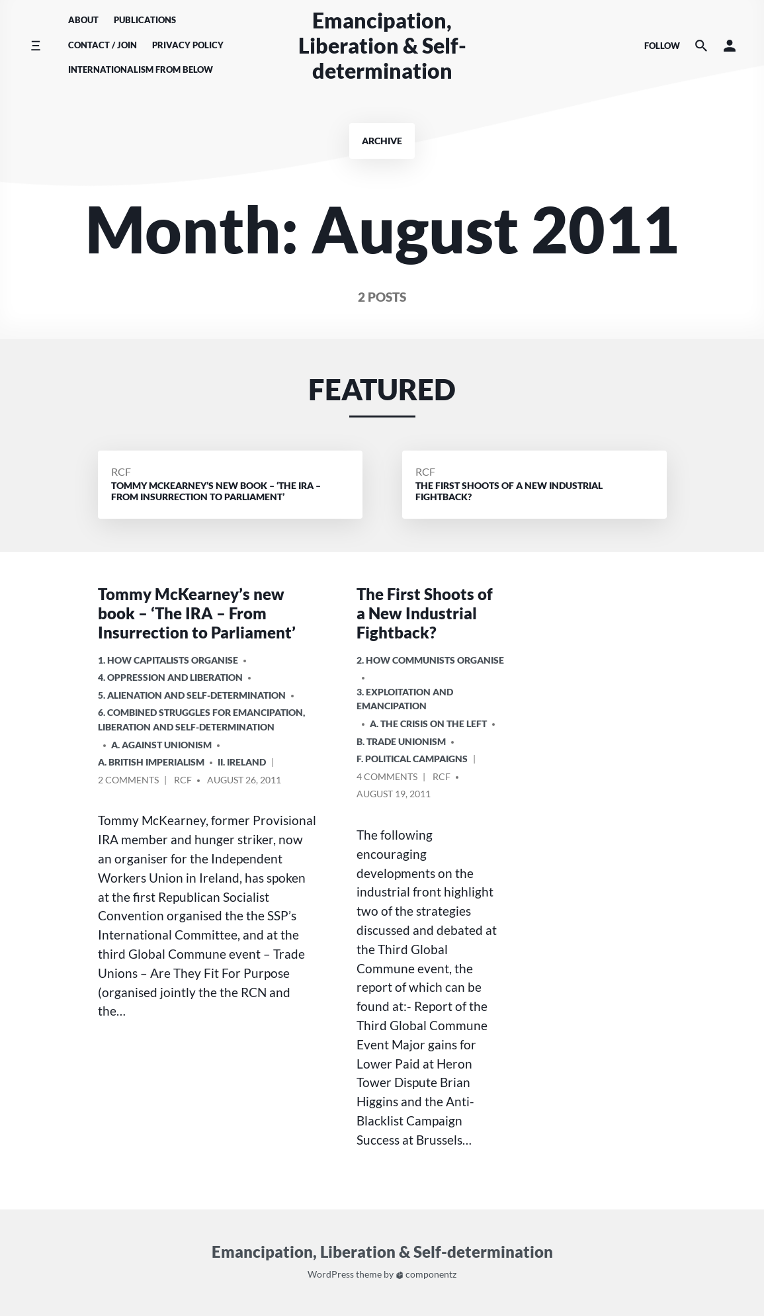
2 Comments (128, 782)
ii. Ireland (242, 762)
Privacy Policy (188, 45)
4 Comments (387, 778)
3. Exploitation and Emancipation (405, 699)
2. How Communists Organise (430, 660)
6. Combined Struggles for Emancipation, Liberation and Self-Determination (201, 719)
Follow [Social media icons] (662, 45)
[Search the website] (701, 46)
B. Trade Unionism (401, 741)
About (83, 20)
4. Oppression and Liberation (170, 677)
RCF (121, 471)
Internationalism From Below (140, 69)
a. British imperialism (151, 762)
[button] (729, 46)
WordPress (331, 1275)
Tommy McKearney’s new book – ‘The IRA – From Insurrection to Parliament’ (197, 613)
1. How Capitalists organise (168, 660)
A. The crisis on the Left (428, 723)
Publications (145, 20)
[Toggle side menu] (35, 46)
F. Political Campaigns (412, 758)
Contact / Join (102, 45)
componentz (426, 1275)
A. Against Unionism (161, 744)
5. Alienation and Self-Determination (192, 695)
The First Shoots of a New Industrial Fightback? (425, 613)
